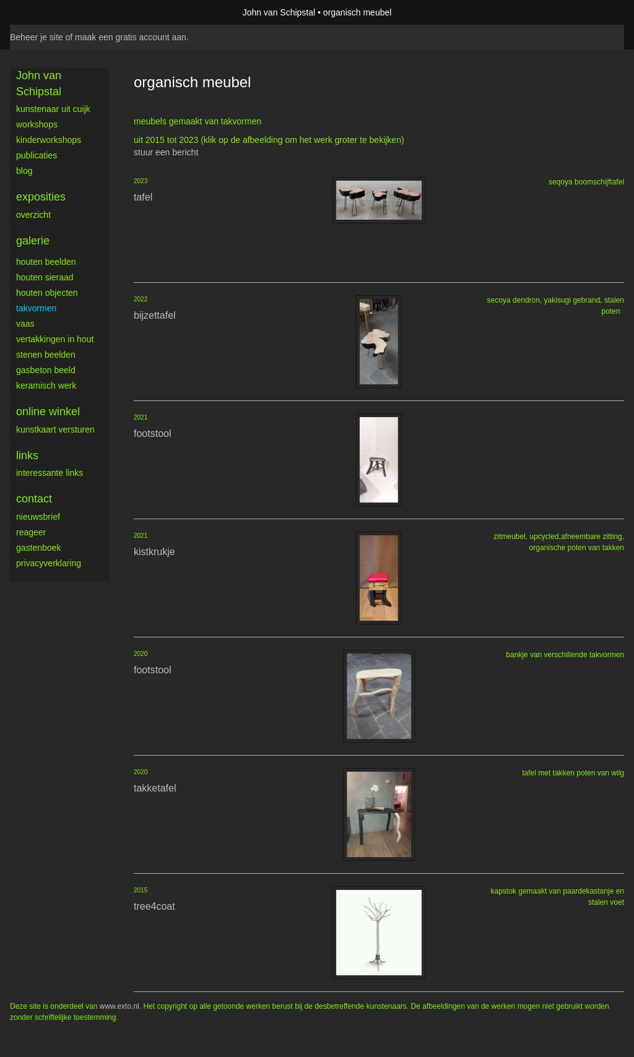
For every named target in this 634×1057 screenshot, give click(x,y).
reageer (31, 532)
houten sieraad (45, 277)
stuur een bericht (166, 152)
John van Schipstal (279, 12)
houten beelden (46, 262)
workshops (37, 124)
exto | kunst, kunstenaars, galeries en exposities (45, 12)
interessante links (49, 473)
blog (24, 171)
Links (27, 455)
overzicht (33, 215)
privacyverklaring (48, 563)
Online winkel (48, 411)
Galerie (33, 241)
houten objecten (47, 293)
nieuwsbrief (38, 517)
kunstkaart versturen (55, 429)
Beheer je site (36, 37)
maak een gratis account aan (130, 37)
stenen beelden (46, 355)
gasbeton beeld (46, 370)
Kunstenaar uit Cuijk (53, 109)
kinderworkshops (48, 140)
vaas (25, 324)
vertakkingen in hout (54, 339)
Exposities (41, 197)
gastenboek (38, 548)
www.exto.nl (119, 1006)
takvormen (36, 308)
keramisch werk (46, 385)
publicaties (36, 155)
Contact (34, 499)
